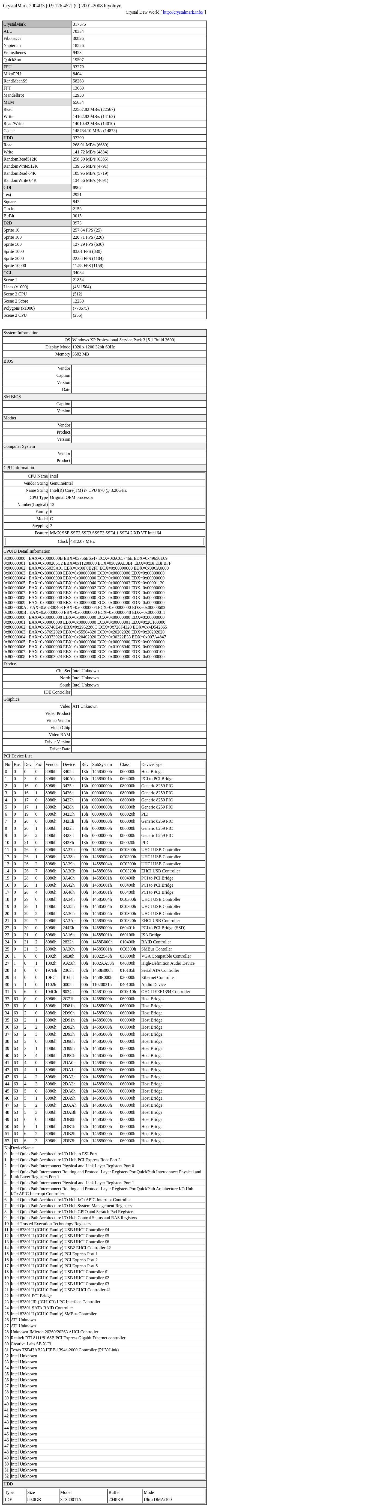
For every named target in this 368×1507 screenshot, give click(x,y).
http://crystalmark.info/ (183, 12)
